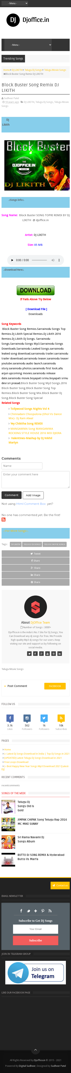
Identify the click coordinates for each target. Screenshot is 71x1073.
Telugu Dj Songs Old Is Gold (26, 806)
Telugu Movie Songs (54, 544)
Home (7, 749)
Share (35, 560)
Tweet (35, 553)
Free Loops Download (16, 762)
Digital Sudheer (27, 1065)
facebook (55, 686)
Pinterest (43, 911)
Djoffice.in (39, 1060)
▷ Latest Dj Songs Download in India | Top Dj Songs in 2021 (36, 753)
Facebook (21, 911)
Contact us (60, 885)
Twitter (28, 911)
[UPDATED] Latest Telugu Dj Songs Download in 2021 (33, 757)
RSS (50, 911)
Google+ (35, 911)
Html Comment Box (31, 504)
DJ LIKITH (29, 102)
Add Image (33, 495)
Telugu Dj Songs (44, 102)
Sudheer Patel (58, 1065)
